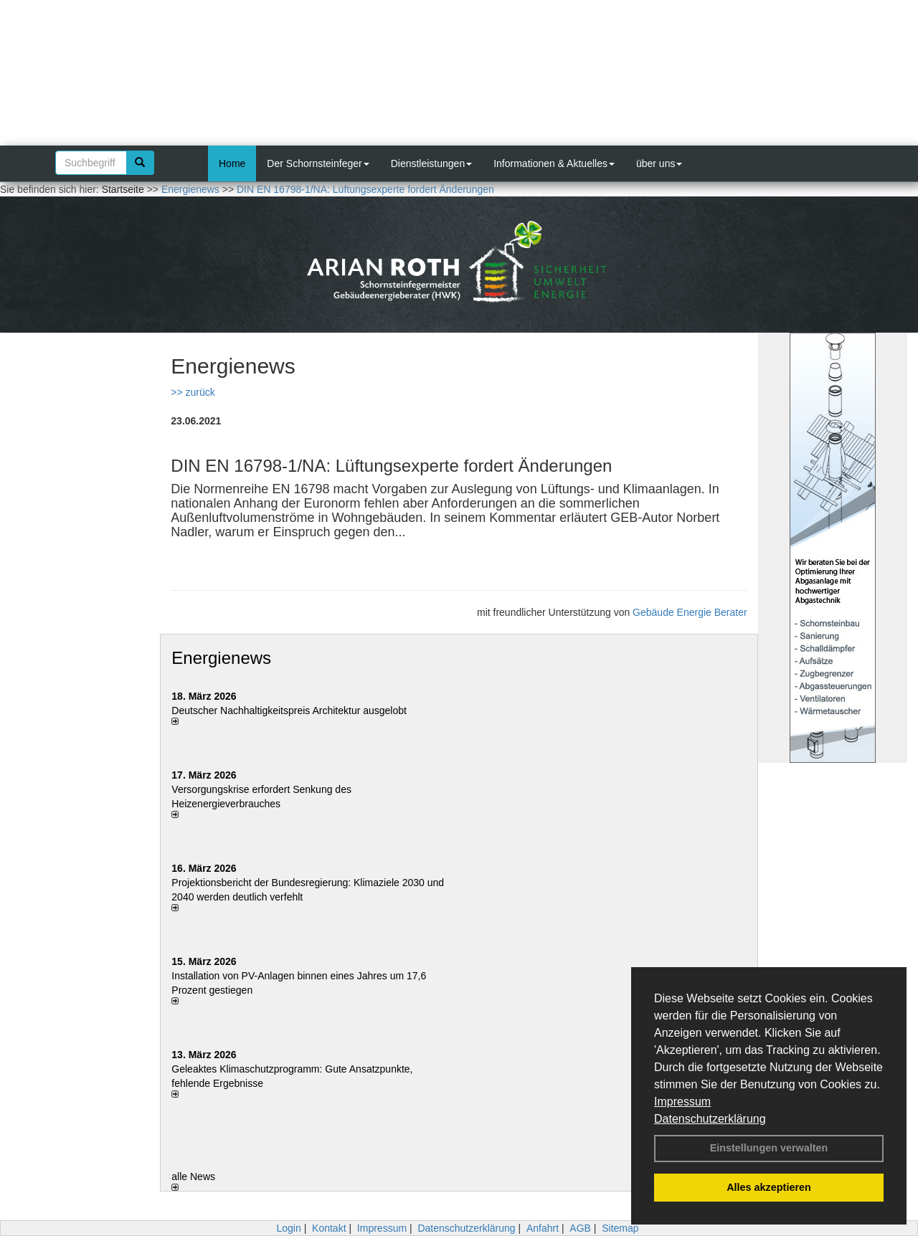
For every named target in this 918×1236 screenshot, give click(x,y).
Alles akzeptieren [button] (769, 1187)
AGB (580, 1228)
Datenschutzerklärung (710, 1119)
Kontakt (329, 1228)
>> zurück (192, 392)
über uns (659, 163)
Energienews (221, 657)
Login (288, 1228)
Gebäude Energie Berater (690, 612)
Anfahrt (542, 1228)
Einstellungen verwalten (769, 1148)
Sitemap (620, 1228)
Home (232, 163)
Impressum (682, 1101)
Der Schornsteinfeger (318, 163)
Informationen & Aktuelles (554, 163)
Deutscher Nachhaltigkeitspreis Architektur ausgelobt (289, 710)
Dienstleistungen (432, 163)
